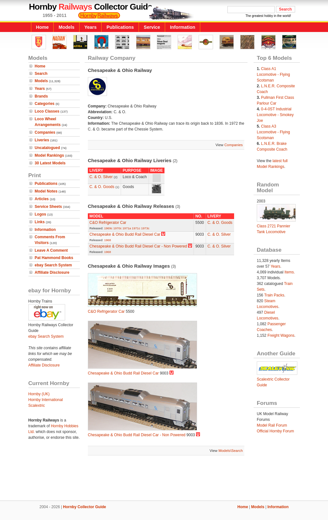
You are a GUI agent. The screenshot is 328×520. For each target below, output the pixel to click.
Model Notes (46, 191)
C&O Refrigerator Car (107, 222)
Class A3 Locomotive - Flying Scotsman (273, 132)
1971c (136, 228)
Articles (42, 199)
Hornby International (45, 400)
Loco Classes (47, 111)
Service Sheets (48, 206)
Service (152, 27)
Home (42, 27)
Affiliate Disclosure (52, 272)
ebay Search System (53, 265)
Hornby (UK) (39, 394)
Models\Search (230, 451)
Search (41, 73)
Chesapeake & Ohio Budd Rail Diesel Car (124, 234)
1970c (117, 228)
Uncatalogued (47, 148)
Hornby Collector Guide (84, 507)
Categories (45, 103)
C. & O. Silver (101, 177)
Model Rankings (49, 155)
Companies (45, 132)
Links (40, 222)
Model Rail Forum (272, 425)
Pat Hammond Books (54, 258)
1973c (145, 228)
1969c (108, 228)
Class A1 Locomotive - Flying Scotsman (273, 75)
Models (66, 27)
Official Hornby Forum (275, 431)
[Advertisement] (164, 478)
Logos (40, 214)
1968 (107, 240)
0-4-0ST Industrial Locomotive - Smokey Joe (275, 115)
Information (182, 27)
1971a (127, 228)
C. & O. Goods (101, 187)
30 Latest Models (50, 163)
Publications (120, 27)
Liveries (42, 140)
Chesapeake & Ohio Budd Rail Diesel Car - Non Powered (138, 246)
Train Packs (274, 295)
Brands (41, 96)
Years (90, 27)
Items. (290, 272)
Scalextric (36, 405)
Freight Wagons (280, 335)
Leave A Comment (51, 250)
